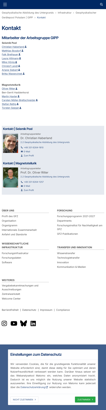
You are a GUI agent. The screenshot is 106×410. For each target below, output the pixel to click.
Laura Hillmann (10, 58)
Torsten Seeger (10, 107)
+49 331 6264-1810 (34, 147)
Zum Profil (29, 155)
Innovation (63, 262)
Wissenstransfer (66, 253)
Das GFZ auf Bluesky (23, 323)
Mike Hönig (8, 62)
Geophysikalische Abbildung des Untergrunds (28, 12)
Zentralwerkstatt (11, 293)
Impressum (46, 310)
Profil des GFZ (10, 216)
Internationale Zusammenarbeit (19, 229)
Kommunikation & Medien (71, 266)
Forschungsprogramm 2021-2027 (76, 216)
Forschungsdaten (11, 257)
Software (7, 262)
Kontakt (41, 17)
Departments (64, 220)
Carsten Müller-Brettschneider (18, 100)
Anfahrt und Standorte (14, 234)
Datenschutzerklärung (32, 387)
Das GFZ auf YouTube (14, 323)
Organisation (9, 220)
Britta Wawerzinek (12, 73)
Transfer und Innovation (74, 247)
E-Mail (27, 151)
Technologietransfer (68, 257)
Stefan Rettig (9, 104)
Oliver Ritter (8, 88)
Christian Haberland (13, 46)
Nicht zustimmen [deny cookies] (23, 399)
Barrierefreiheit (10, 310)
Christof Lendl (10, 66)
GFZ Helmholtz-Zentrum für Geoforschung (53, 4)
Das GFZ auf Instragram (4, 323)
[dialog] (53, 377)
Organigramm (9, 225)
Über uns (8, 210)
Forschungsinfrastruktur (15, 253)
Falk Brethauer (10, 54)
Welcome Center (11, 298)
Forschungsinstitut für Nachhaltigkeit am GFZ (79, 227)
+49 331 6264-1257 (34, 182)
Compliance (63, 310)
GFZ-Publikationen (67, 233)
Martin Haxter (9, 96)
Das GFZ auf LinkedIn (33, 323)
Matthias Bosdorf (11, 50)
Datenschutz (29, 310)
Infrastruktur (65, 12)
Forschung (64, 210)
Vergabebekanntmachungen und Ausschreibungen (20, 287)
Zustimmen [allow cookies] (83, 399)
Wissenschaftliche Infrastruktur (15, 245)
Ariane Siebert (10, 69)
